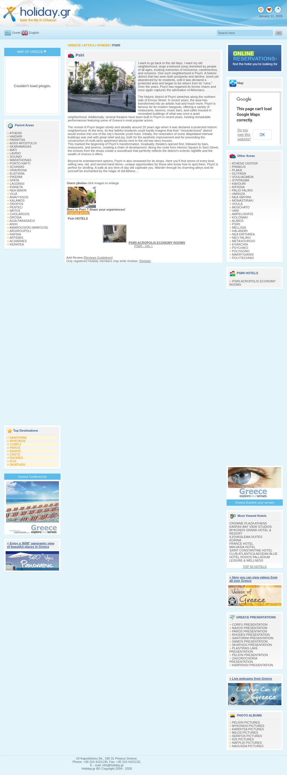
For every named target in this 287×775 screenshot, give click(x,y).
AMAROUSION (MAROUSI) (29, 227)
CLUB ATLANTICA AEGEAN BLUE (253, 553)
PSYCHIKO (240, 247)
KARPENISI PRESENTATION (252, 665)
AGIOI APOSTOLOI (23, 143)
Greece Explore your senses (254, 502)
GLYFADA (239, 173)
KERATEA (17, 244)
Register (145, 261)
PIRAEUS (239, 166)
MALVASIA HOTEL (242, 547)
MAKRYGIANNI (243, 254)
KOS (13, 461)
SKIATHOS (17, 464)
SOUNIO (16, 156)
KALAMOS (17, 200)
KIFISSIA (238, 187)
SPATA (14, 180)
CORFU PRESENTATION (250, 624)
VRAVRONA (18, 170)
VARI (235, 210)
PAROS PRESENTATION (249, 631)
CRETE (15, 454)
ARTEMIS (16, 237)
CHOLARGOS (20, 214)
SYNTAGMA (240, 180)
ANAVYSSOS (19, 197)
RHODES (16, 457)
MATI (13, 150)
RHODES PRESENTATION (251, 634)
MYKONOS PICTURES (248, 725)
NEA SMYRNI (241, 197)
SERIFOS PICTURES (247, 736)
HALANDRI (240, 231)
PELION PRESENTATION (250, 655)
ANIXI (14, 224)
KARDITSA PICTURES (248, 729)
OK (262, 134)
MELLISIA (239, 227)
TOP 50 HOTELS (255, 566)
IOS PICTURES (243, 739)
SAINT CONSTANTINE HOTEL (250, 550)
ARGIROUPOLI (20, 231)
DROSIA (16, 217)
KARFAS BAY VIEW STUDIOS (250, 526)
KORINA (235, 540)
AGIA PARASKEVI (22, 220)
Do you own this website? (244, 134)
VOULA (237, 204)
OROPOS (16, 204)
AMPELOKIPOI (242, 214)
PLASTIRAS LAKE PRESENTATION (243, 649)
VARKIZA (238, 193)
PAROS (15, 447)
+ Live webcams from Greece (250, 678)
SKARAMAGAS (20, 146)
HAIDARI (16, 136)
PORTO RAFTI (20, 163)
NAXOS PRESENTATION (250, 628)
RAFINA (15, 234)
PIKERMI (16, 177)
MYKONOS (18, 441)
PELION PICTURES (246, 722)
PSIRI (236, 224)
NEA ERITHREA (243, 234)
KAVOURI (239, 183)
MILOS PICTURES (245, 732)
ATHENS (16, 133)
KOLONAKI (240, 217)
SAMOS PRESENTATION (250, 641)
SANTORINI (18, 437)
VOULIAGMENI (243, 177)
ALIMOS (238, 220)
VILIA (13, 193)
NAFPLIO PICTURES (247, 742)
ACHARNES (18, 241)
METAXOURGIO (243, 241)
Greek (16, 32)
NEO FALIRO (241, 237)
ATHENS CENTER (245, 163)
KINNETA (16, 187)
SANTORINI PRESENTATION (253, 638)
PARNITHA (17, 139)
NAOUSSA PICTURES (248, 746)
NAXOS (15, 451)
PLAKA (237, 170)
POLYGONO (241, 251)
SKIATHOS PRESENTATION (252, 644)
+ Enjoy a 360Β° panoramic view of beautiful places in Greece (30, 545)
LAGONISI (17, 183)
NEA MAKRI (18, 190)
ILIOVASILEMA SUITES (245, 537)
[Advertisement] (32, 337)
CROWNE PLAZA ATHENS (248, 523)
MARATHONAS (20, 160)
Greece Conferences (32, 476)
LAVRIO (15, 153)
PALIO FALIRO (242, 190)
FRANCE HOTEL (241, 543)
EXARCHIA (240, 244)
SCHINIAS (17, 166)
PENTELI (16, 207)
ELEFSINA (17, 173)
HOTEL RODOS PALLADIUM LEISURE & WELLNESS (249, 558)
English (34, 32)
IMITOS (15, 210)
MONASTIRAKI (243, 200)
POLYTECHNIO (243, 258)
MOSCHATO (241, 207)
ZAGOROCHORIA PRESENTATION (243, 660)
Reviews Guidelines (98, 257)
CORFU (15, 444)
